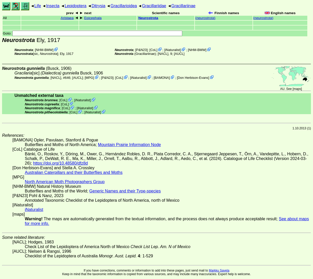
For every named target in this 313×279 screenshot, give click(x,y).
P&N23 (141, 50)
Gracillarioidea (123, 6)
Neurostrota (148, 18)
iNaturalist (172, 50)
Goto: (92, 33)
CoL (153, 50)
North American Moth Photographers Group (65, 182)
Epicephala (93, 18)
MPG (89, 78)
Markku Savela (219, 270)
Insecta (52, 6)
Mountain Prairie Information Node (129, 144)
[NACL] (163, 54)
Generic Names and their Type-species (125, 191)
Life (37, 6)
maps (297, 89)
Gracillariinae (183, 6)
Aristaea (67, 18)
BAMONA (162, 78)
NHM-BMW (44, 50)
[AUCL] (179, 54)
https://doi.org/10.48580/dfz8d (60, 163)
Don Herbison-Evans (193, 78)
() (205, 18)
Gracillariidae (154, 6)
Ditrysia (98, 6)
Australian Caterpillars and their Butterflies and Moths (74, 172)
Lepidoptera (76, 6)
